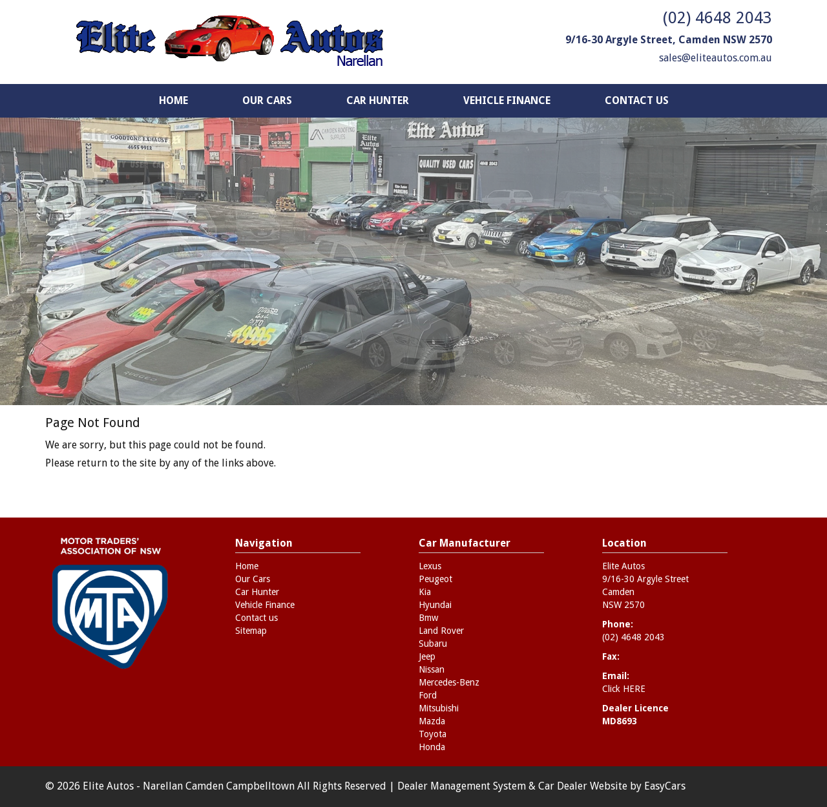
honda (432, 747)
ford (428, 695)
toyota (432, 734)
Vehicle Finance (506, 100)
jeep (427, 656)
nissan (432, 669)
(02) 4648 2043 (717, 17)
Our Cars (267, 100)
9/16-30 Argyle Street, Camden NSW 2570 (668, 40)
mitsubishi (439, 708)
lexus (430, 566)
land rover (441, 630)
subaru (433, 643)
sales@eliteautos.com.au (715, 58)
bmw (428, 618)
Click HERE (623, 689)
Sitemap (251, 630)
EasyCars (665, 786)
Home (173, 100)
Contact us (637, 100)
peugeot (435, 579)
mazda (432, 721)
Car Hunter (377, 100)
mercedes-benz (449, 682)
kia (425, 592)
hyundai (435, 605)
